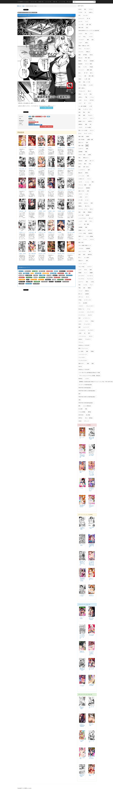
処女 (93, 39)
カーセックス (81, 18)
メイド (91, 33)
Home (19, 6)
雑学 (79, 393)
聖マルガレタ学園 (82, 472)
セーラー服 (80, 215)
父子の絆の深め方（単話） (91, 455)
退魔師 (91, 272)
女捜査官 (87, 293)
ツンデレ (85, 66)
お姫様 (89, 154)
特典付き (87, 290)
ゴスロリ (80, 194)
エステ (79, 269)
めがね (79, 163)
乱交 (87, 27)
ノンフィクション (82, 336)
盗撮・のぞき (81, 191)
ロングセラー (91, 330)
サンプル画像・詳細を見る (46, 107)
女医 (90, 184)
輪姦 (23, 6)
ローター (87, 200)
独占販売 (80, 63)
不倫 (86, 97)
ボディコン (80, 296)
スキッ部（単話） (91, 707)
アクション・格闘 (82, 184)
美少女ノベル (81, 309)
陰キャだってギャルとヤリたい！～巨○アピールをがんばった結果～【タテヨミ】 (91, 474)
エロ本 (79, 100)
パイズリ (91, 36)
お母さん (80, 97)
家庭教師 (88, 187)
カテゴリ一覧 (33, 1)
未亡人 (91, 209)
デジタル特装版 (81, 411)
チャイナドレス (81, 315)
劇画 (79, 166)
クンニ (79, 75)
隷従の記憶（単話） (52, 168)
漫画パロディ (81, 363)
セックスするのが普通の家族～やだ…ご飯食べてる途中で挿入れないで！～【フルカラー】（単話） (91, 564)
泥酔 (79, 115)
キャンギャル (81, 278)
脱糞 (79, 327)
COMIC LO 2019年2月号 (82, 652)
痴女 (79, 66)
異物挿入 (90, 212)
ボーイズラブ (81, 275)
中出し (84, 36)
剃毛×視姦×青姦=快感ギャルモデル (82, 506)
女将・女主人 (86, 166)
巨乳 (79, 15)
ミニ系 (90, 106)
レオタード (80, 148)
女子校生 (85, 54)
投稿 (88, 363)
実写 (89, 333)
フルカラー (90, 115)
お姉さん (91, 12)
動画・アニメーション (83, 348)
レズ (79, 36)
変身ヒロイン (86, 157)
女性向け (80, 339)
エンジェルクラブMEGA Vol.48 (25, 147)
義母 (86, 160)
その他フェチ (81, 178)
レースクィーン (86, 318)
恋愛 (79, 54)
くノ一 (79, 224)
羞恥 (88, 39)
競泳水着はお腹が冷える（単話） (82, 775)
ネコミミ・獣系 (88, 63)
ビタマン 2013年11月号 (91, 579)
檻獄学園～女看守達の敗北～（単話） (82, 669)
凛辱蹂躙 (59, 232)
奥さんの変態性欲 (82, 758)
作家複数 (80, 227)
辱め (84, 112)
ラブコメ (91, 9)
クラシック (86, 421)
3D (84, 333)
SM (90, 124)
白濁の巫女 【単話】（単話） (43, 253)
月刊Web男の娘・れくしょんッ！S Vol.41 (91, 489)
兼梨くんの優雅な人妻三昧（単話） (91, 438)
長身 (79, 318)
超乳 (87, 260)
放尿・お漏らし (81, 88)
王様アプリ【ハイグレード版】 (91, 724)
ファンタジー (81, 39)
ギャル (85, 100)
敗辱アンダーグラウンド (33, 211)
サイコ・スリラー (82, 251)
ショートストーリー (82, 354)
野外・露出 (87, 57)
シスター (80, 42)
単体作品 (80, 378)
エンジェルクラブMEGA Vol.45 (34, 147)
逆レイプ (92, 160)
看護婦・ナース (81, 230)
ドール (88, 309)
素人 (79, 118)
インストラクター (82, 218)
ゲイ (79, 239)
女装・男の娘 (81, 139)
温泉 (79, 112)
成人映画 (85, 302)
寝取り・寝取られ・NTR (83, 45)
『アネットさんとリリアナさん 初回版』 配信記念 (89, 375)
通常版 (89, 411)
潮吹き (79, 94)
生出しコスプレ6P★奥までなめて (91, 506)
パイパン (89, 178)
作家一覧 (55, 1)
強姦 (79, 109)
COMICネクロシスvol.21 (91, 758)
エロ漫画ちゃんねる (23, 1)
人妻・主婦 (88, 24)
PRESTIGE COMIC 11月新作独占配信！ (87, 390)
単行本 (79, 9)
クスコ (86, 321)
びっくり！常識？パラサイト (91, 669)
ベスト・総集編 (89, 236)
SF (84, 103)
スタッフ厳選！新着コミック (84, 245)
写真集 (92, 351)
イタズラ (80, 127)
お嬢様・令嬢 (90, 139)
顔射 (88, 191)
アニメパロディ (81, 357)
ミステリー (89, 266)
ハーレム (92, 97)
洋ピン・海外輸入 (89, 418)
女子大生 (92, 100)
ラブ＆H (80, 12)
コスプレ (80, 181)
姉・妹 (88, 18)
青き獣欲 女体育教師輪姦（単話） (74, 147)
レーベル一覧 (62, 1)
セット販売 (86, 257)
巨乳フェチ (80, 142)
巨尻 (88, 175)
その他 (92, 281)
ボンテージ (80, 281)
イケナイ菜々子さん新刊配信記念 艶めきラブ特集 (89, 372)
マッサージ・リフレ (87, 109)
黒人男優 (88, 414)
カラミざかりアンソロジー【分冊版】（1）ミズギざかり (91, 653)
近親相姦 (80, 151)
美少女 (91, 54)
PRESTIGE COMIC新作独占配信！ (86, 402)
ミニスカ (85, 284)
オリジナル (80, 51)
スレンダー (85, 15)
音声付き (80, 418)
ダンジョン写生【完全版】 (91, 635)
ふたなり (80, 33)
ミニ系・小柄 (87, 79)
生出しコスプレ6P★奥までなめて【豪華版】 (82, 456)
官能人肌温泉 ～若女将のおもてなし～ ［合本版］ (82, 579)
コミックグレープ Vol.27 (82, 685)
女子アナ (90, 230)
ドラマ (89, 103)
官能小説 (80, 160)
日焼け (79, 79)
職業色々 (80, 206)
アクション (80, 342)
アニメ (91, 284)
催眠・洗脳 (80, 136)
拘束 (79, 212)
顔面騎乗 (88, 248)
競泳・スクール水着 (82, 130)
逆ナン (79, 72)
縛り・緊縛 (86, 224)
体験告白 (80, 124)
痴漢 (84, 115)
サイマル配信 (88, 127)
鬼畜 (86, 124)
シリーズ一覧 (48, 1)
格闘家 (79, 272)
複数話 (89, 287)
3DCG (79, 324)
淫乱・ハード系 (86, 82)
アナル (79, 48)
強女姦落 (49, 147)
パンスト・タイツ (82, 263)
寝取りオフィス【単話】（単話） (82, 707)
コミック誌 (80, 24)
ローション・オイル (82, 209)
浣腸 (84, 212)
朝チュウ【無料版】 (91, 775)
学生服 (91, 66)
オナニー (92, 130)
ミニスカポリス (81, 330)
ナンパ (85, 272)
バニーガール (90, 275)
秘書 (87, 148)
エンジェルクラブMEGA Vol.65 (54, 253)
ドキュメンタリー (90, 306)
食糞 (87, 351)
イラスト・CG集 (82, 233)
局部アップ (80, 236)
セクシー (85, 118)
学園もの (88, 51)
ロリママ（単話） (91, 741)
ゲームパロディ (87, 324)
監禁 (87, 142)
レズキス (87, 378)
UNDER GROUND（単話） (73, 168)
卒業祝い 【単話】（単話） (24, 253)
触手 (89, 169)
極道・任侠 (80, 242)
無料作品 (90, 254)
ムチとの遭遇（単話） (91, 528)
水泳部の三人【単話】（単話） (44, 232)
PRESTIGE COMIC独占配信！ (85, 387)
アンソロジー (87, 48)
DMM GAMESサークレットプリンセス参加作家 (88, 30)
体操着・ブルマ (81, 121)
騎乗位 (79, 60)
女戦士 (86, 42)
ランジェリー (81, 69)
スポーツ (92, 118)
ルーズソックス (87, 299)
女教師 (87, 136)
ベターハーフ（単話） (82, 545)
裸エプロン (87, 206)
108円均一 (90, 121)
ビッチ (85, 94)
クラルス (81, 488)
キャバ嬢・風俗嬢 (82, 106)
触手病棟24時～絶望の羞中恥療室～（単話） (91, 545)
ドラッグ (80, 290)
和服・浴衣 (80, 27)
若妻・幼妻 (80, 145)
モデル (85, 269)
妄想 (92, 203)
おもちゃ (86, 203)
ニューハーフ (86, 327)
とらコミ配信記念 (87, 405)
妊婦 (79, 254)
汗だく (91, 221)
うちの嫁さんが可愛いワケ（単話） (82, 528)
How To (80, 366)
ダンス (87, 296)
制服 (86, 151)
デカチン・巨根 (81, 154)
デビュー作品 (81, 266)
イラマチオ (80, 248)
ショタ (86, 194)
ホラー (86, 197)
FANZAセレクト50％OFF (83, 345)
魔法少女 (80, 172)
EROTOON (80, 414)
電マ (90, 251)
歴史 (87, 281)
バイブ (79, 103)
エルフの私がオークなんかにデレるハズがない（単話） (82, 636)
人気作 (79, 333)
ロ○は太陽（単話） (81, 741)
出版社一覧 (40, 1)
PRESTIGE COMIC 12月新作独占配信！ (87, 396)
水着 (79, 82)
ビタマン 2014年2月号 (91, 595)
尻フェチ (91, 218)
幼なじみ (80, 57)
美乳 (85, 9)
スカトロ (92, 239)
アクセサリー (88, 339)
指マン (91, 72)
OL (85, 12)
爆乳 (79, 405)
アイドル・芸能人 (82, 85)
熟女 (91, 94)
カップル (80, 21)
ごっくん (87, 181)
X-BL (90, 163)
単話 (89, 112)
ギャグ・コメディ (88, 133)
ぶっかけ (91, 85)
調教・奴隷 (89, 69)
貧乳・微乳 (91, 75)
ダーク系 (80, 200)
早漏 (79, 287)
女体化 (79, 203)
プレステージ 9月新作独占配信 (85, 384)
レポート (80, 321)
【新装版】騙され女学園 (91, 685)
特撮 (86, 408)
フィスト (85, 239)
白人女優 (80, 408)
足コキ (79, 133)
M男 (86, 221)
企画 (84, 287)
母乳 (79, 157)
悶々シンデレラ (82, 438)
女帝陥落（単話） (41, 147)
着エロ (89, 91)
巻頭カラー (80, 260)
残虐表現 (90, 233)
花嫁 (86, 227)
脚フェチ (80, 293)
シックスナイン (81, 169)
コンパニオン (81, 312)
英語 (79, 284)
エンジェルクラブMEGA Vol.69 (73, 253)
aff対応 (86, 172)
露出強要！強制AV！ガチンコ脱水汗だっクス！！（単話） (82, 563)
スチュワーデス (90, 312)
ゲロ (79, 302)
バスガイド (80, 306)
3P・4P (85, 72)
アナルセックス (81, 91)
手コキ (85, 60)
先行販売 (92, 60)
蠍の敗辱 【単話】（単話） (63, 253)
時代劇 (87, 215)
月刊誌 (79, 299)
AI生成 (79, 421)
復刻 (93, 363)
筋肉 (91, 269)
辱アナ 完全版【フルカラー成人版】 (91, 618)
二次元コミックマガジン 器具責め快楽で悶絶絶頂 (82, 725)
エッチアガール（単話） (82, 595)
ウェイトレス (90, 278)
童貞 (85, 163)
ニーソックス (81, 175)
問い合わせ (69, 1)
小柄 (85, 75)
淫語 (93, 181)
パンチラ (80, 221)
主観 (79, 399)
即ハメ (79, 257)
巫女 (86, 33)
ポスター (91, 336)
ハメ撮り (80, 197)
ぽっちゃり (80, 187)
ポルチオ (90, 315)
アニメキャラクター (82, 360)
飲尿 (84, 254)
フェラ (86, 21)
